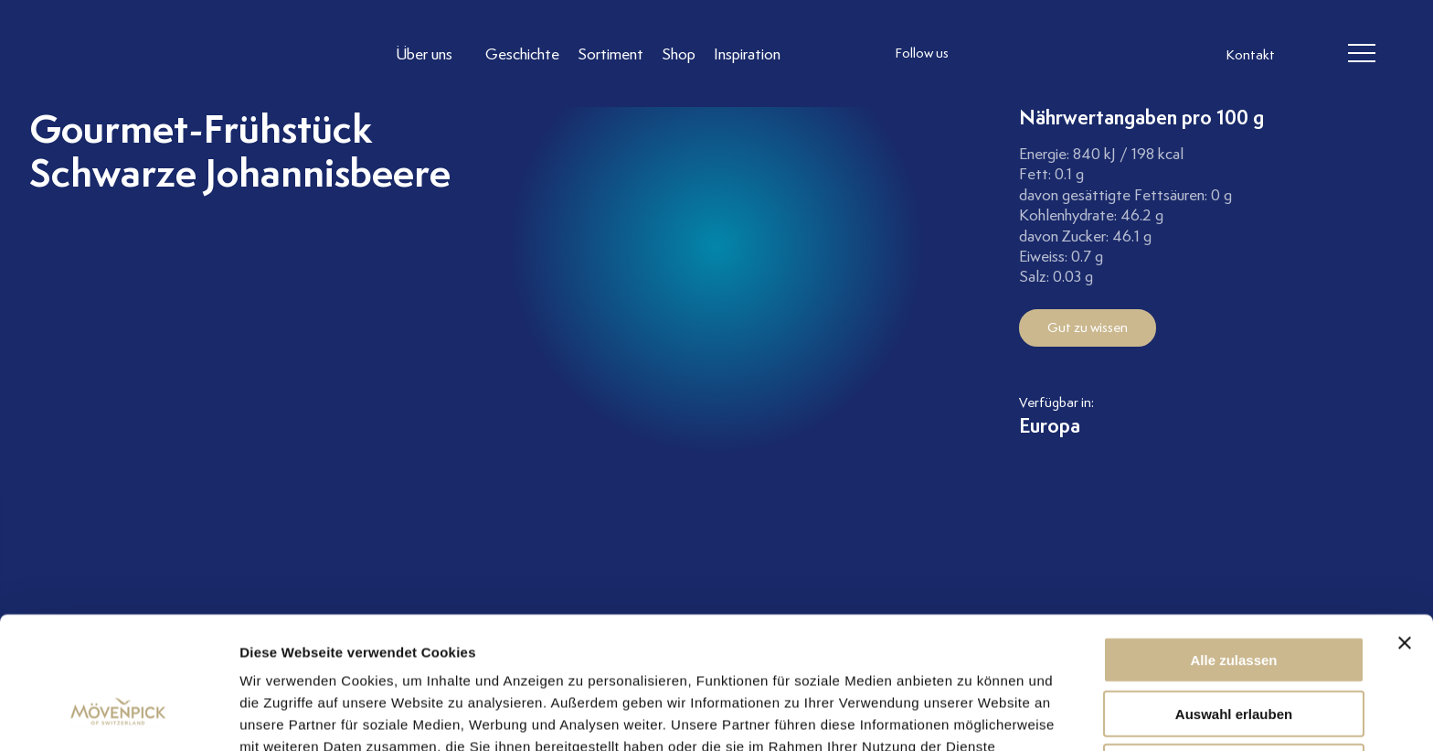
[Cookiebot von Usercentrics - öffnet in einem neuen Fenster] (118, 715)
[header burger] (1361, 54)
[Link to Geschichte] (522, 53)
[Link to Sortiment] (610, 53)
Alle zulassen (1233, 546)
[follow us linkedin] (1059, 54)
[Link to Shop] (678, 53)
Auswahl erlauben (1233, 600)
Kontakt (1250, 55)
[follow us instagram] (986, 54)
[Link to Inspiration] (747, 53)
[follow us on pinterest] (1096, 54)
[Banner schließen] (1404, 529)
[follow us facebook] (1023, 54)
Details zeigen (972, 715)
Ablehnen (1234, 653)
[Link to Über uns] (431, 53)
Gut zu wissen (1087, 327)
